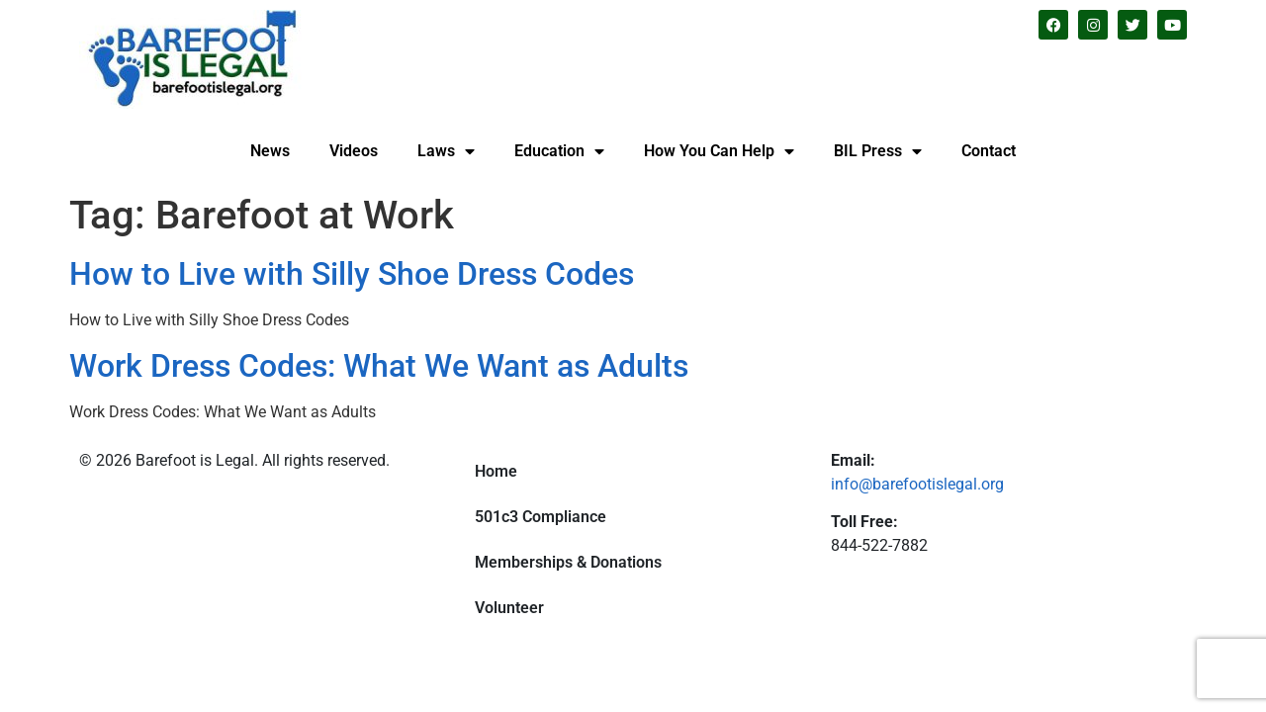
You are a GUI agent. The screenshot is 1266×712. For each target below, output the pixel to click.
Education (559, 151)
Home (496, 471)
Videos (353, 150)
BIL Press (878, 151)
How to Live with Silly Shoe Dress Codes (351, 274)
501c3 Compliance (540, 516)
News (270, 150)
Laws (446, 151)
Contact (988, 150)
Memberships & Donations (568, 562)
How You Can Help (719, 151)
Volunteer (509, 607)
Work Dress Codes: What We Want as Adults (378, 366)
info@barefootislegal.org (917, 484)
